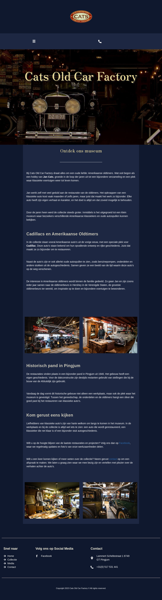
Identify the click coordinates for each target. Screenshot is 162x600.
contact (113, 459)
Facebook (124, 443)
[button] (34, 41)
